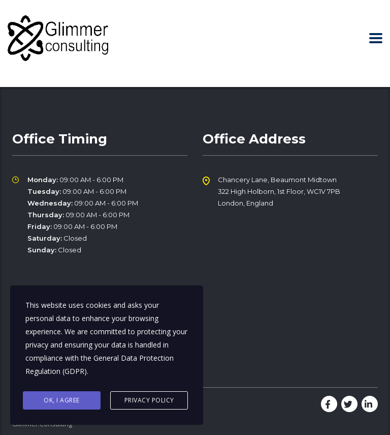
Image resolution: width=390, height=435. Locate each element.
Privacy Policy (149, 400)
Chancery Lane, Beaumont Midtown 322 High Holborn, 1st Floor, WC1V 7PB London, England (279, 191)
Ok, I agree (62, 400)
